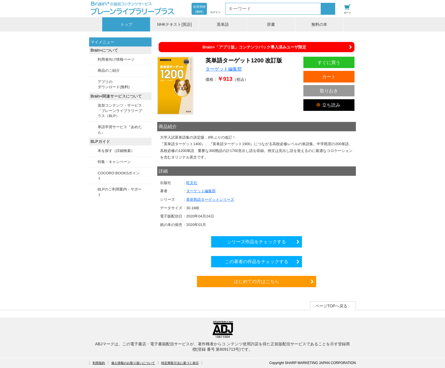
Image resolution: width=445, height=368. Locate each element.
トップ (126, 24)
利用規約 (99, 363)
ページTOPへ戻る (331, 306)
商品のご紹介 (109, 70)
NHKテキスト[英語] (174, 24)
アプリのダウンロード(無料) (114, 84)
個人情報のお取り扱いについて (133, 363)
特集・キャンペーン (114, 162)
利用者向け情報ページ (116, 59)
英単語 (223, 24)
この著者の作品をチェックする (256, 261)
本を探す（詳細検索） (116, 151)
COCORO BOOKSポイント (119, 175)
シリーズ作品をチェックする (256, 241)
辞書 (271, 24)
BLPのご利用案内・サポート (120, 191)
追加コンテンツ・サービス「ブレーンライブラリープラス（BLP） (120, 110)
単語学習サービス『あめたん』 (120, 129)
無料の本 (319, 24)
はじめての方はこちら (256, 281)
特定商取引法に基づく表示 (180, 363)
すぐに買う (329, 62)
